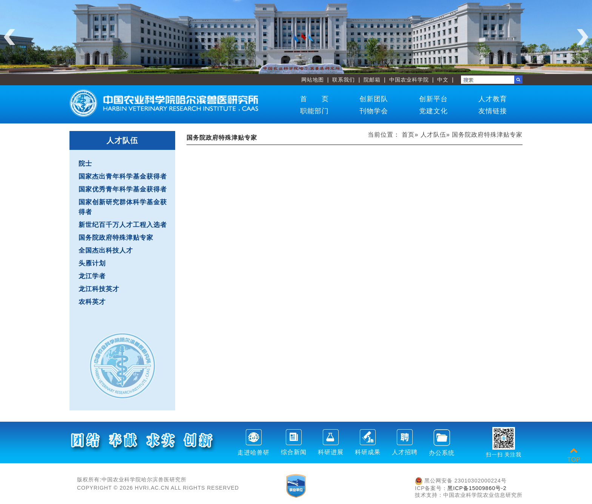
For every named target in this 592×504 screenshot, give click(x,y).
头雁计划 (92, 263)
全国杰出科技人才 (106, 250)
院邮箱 (372, 80)
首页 (408, 134)
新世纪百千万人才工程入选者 (123, 224)
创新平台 (433, 99)
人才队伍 (433, 134)
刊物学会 (373, 111)
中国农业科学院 (409, 80)
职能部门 (314, 111)
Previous (9, 37)
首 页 (314, 99)
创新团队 (373, 99)
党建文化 (433, 111)
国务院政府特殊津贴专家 (116, 237)
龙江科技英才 (99, 289)
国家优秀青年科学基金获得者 (123, 189)
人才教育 (492, 99)
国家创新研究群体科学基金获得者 (123, 207)
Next (582, 37)
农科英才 (92, 301)
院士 (85, 163)
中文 (443, 80)
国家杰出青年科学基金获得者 (123, 176)
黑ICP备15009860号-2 (476, 488)
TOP (574, 455)
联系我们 (343, 80)
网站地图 (312, 80)
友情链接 (492, 111)
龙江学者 (92, 276)
